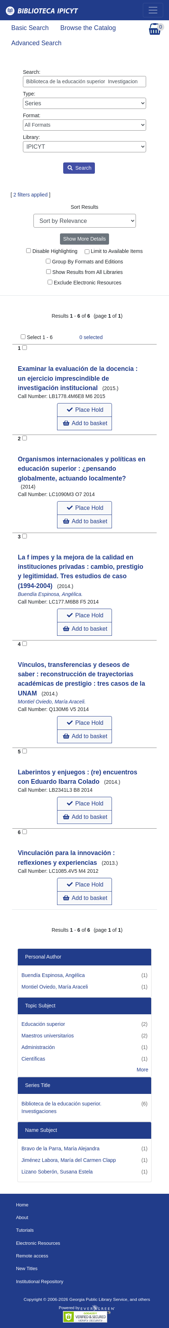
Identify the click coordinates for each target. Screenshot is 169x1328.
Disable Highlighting (51, 251)
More (142, 1070)
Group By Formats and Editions (84, 262)
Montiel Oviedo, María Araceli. (52, 702)
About (22, 1217)
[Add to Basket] (24, 347)
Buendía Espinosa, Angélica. (50, 594)
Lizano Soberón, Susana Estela (57, 1172)
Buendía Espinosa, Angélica (53, 975)
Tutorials (25, 1230)
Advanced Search (36, 43)
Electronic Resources (38, 1243)
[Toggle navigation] (153, 10)
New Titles (26, 1268)
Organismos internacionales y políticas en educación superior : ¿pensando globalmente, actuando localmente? (81, 469)
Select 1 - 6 (40, 337)
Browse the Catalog (88, 27)
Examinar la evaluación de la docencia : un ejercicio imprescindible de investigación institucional (78, 378)
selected (91, 337)
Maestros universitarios (47, 1036)
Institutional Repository (39, 1281)
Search (79, 168)
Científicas (33, 1059)
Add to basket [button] (85, 423)
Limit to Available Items (114, 251)
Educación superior (43, 1024)
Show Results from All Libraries (84, 272)
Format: (84, 122)
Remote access (32, 1256)
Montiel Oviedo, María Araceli (54, 987)
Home (22, 1205)
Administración (38, 1047)
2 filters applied (30, 195)
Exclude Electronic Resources (84, 283)
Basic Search (30, 27)
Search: (84, 78)
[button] (84, 410)
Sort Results (84, 207)
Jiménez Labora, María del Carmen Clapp (68, 1160)
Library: (84, 143)
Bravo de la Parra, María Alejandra (60, 1148)
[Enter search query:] (84, 81)
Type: (84, 100)
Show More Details (84, 239)
